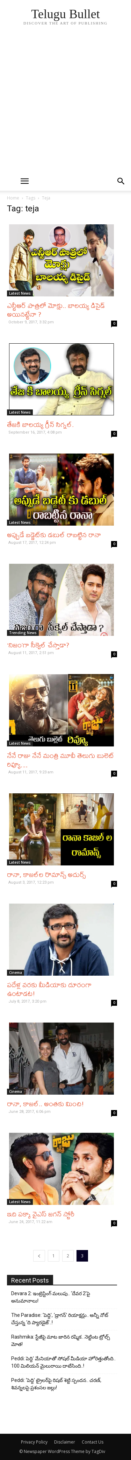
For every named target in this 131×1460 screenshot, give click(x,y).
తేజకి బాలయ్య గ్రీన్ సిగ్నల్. (40, 424)
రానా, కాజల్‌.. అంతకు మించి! (45, 1103)
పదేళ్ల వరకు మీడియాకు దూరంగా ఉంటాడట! (49, 989)
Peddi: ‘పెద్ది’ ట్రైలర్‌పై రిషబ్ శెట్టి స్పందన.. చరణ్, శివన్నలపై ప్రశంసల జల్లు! (56, 1383)
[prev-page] (39, 1256)
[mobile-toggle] (25, 181)
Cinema (15, 972)
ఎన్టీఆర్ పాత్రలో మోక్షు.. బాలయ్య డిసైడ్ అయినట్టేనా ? (56, 310)
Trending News (23, 632)
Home (13, 198)
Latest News (20, 293)
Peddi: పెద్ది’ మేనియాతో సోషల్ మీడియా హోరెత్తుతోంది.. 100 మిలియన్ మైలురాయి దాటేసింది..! (63, 1362)
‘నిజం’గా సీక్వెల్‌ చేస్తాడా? (38, 645)
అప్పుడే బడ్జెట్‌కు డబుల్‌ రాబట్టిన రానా (54, 534)
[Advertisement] (65, 102)
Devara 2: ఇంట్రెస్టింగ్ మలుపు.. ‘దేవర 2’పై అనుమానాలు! (50, 1297)
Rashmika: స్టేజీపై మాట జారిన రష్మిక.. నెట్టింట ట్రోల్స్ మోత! (60, 1340)
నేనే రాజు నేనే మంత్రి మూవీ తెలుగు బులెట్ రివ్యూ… (60, 760)
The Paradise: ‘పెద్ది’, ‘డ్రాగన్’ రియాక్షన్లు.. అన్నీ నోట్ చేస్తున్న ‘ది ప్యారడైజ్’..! (59, 1318)
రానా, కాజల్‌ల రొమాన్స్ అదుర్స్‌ (46, 874)
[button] (121, 181)
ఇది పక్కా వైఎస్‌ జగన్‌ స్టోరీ (40, 1214)
